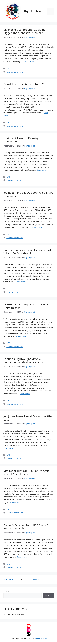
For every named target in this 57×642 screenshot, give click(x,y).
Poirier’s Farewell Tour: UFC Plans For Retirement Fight (27, 526)
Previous (8, 579)
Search (6, 591)
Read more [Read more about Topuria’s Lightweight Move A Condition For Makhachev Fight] (25, 393)
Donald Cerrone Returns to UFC (23, 84)
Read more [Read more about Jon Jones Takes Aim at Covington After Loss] (8, 448)
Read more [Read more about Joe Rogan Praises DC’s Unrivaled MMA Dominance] (37, 227)
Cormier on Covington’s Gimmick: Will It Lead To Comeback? (27, 251)
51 (30, 579)
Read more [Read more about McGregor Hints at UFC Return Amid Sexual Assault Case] (15, 502)
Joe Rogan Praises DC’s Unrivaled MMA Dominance (28, 194)
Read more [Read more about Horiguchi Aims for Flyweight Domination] (41, 170)
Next (36, 579)
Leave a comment (14, 71)
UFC (8, 68)
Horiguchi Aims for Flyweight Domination (21, 139)
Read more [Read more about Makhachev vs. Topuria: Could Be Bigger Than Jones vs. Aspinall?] (29, 61)
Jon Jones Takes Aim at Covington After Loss (28, 417)
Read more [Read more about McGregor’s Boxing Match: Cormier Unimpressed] (21, 336)
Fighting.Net (32, 11)
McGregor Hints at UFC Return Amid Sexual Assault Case (26, 472)
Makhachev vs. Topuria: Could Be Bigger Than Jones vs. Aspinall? (24, 31)
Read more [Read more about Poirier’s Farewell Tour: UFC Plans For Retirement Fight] (22, 557)
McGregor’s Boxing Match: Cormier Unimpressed (25, 306)
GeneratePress (41, 638)
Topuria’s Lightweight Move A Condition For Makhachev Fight (23, 360)
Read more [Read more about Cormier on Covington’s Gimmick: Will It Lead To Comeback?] (21, 281)
